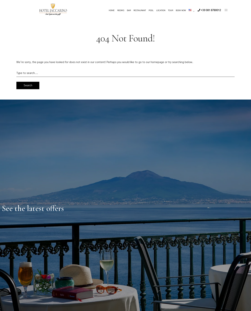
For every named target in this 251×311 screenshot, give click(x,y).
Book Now (181, 10)
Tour (170, 10)
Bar (129, 10)
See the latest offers (33, 208)
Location (160, 10)
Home (112, 10)
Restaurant (140, 10)
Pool (151, 10)
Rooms (120, 10)
